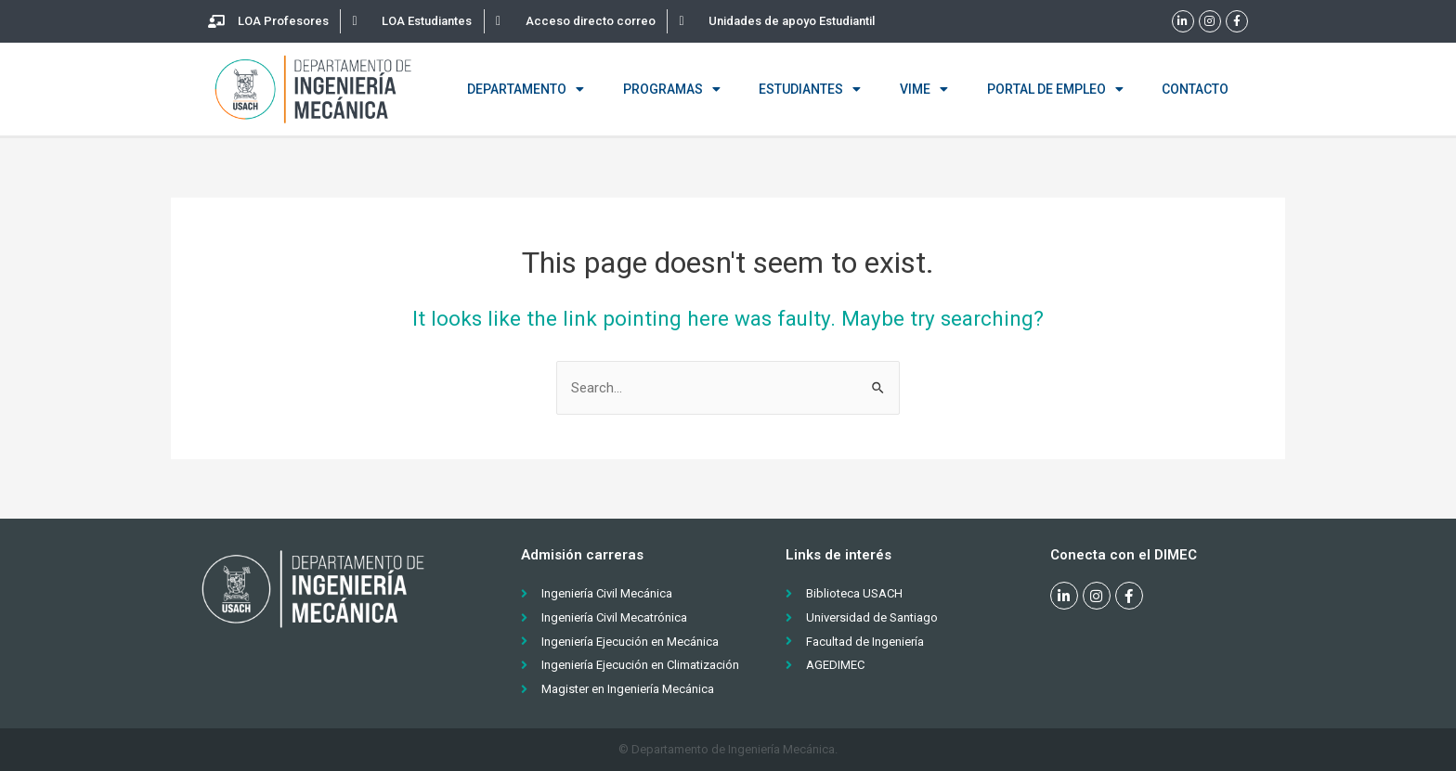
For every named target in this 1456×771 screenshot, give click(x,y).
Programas (672, 89)
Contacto (1195, 89)
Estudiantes (810, 89)
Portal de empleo (1055, 89)
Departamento (525, 89)
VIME (924, 89)
